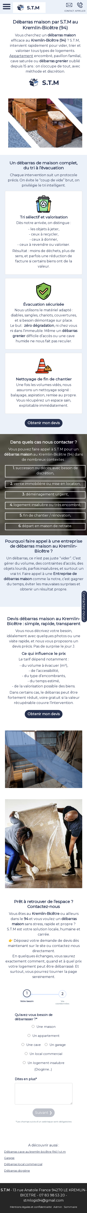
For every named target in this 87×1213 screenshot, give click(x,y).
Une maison (44, 1035)
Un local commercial (43, 1062)
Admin (57, 1206)
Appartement (21, 56)
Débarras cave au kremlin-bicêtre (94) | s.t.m (35, 1151)
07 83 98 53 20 (52, 1195)
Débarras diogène (17, 1170)
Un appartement (43, 1044)
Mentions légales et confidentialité (31, 1206)
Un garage (55, 1053)
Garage (9, 1158)
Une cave (31, 1053)
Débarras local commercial (23, 1164)
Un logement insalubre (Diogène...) (43, 1074)
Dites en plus (26, 1087)
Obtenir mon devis (44, 423)
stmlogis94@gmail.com (43, 1200)
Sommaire (70, 1206)
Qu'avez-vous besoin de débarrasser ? (34, 1025)
